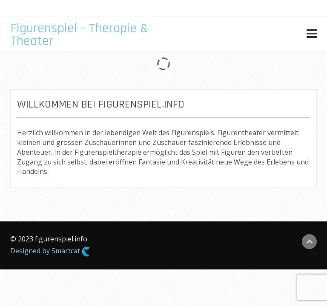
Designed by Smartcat (50, 251)
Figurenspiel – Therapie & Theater (79, 35)
